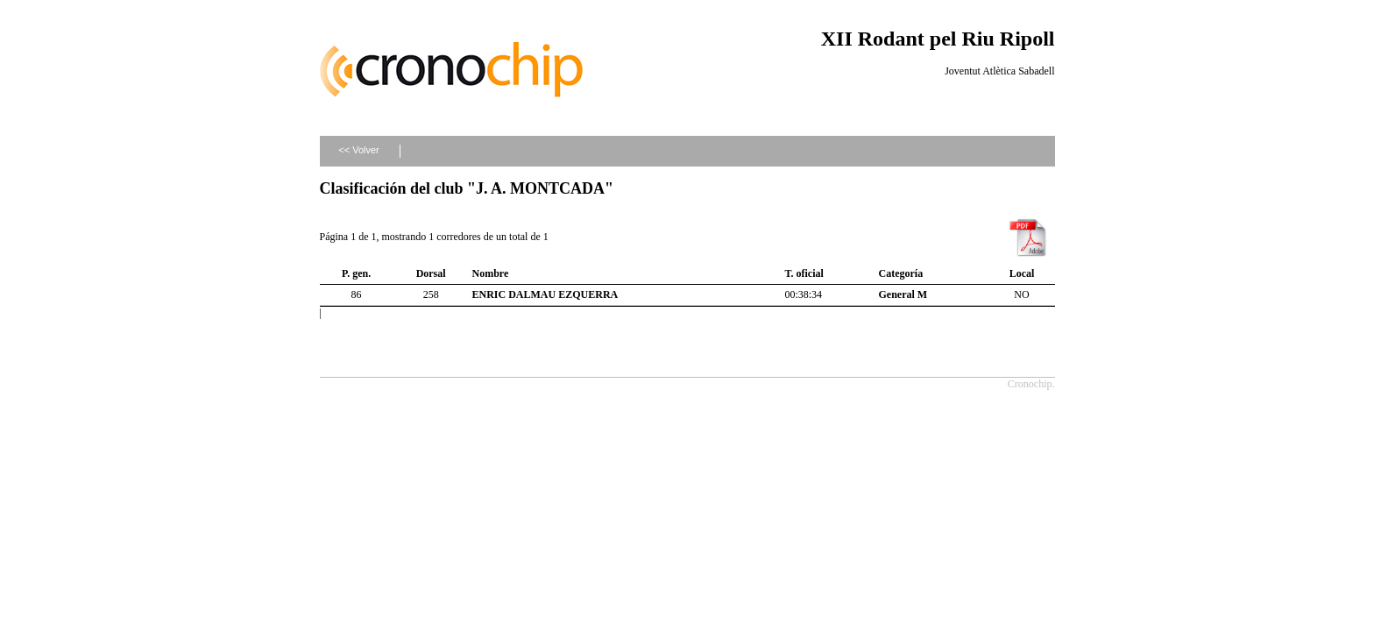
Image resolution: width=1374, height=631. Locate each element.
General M (903, 294)
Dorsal (431, 273)
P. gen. (356, 273)
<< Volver (358, 150)
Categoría (901, 273)
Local (1022, 273)
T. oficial (803, 273)
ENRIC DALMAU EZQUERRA (545, 294)
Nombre (490, 273)
